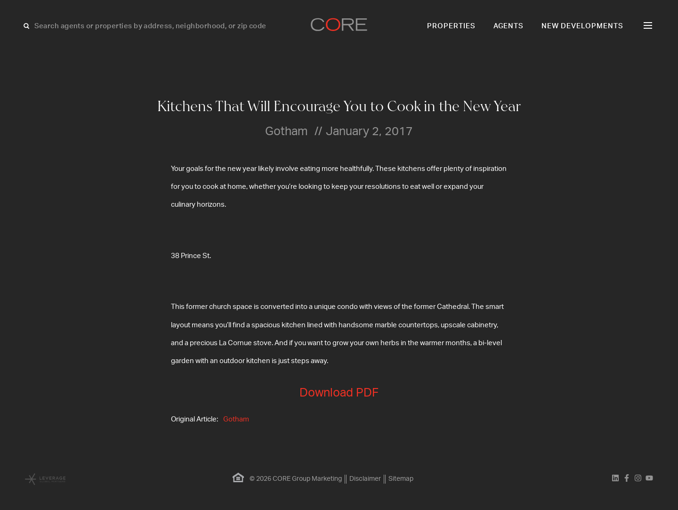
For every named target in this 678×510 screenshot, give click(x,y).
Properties (451, 26)
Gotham (236, 419)
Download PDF (339, 393)
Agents (508, 26)
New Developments (582, 26)
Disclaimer (365, 479)
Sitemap (400, 479)
